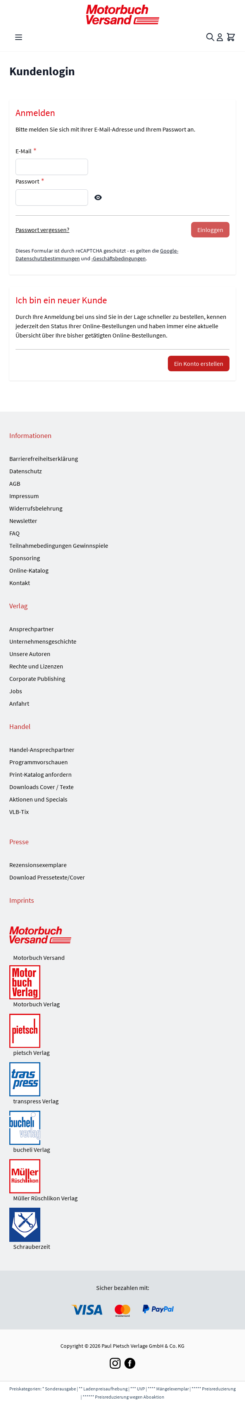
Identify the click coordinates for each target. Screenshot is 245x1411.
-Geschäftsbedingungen (118, 258)
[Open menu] (18, 37)
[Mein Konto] (219, 37)
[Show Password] (98, 197)
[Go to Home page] (122, 14)
